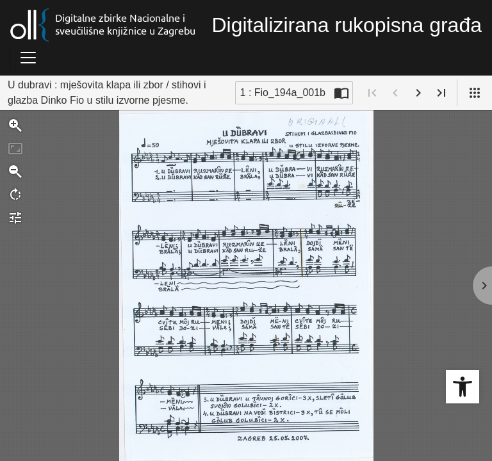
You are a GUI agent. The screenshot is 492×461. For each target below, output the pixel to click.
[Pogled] (474, 92)
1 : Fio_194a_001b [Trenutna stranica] (282, 92)
